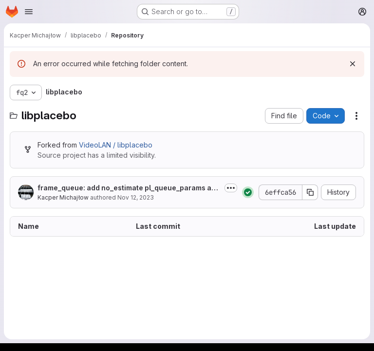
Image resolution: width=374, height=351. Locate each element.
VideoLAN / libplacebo (115, 145)
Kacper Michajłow (63, 197)
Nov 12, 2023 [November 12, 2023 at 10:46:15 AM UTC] (135, 197)
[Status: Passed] (248, 192)
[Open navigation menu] (29, 11)
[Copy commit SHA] (310, 192)
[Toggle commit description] (230, 188)
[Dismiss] (352, 64)
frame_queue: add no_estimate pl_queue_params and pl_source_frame (128, 188)
